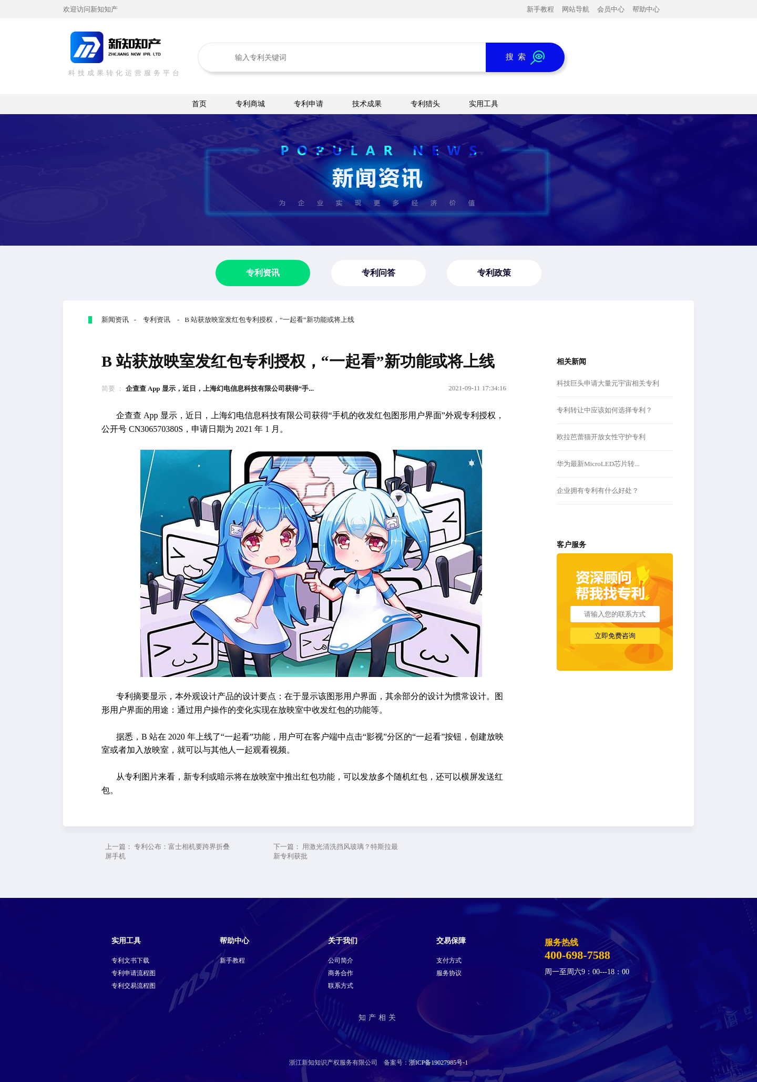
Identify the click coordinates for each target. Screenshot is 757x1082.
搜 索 (525, 57)
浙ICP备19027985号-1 (438, 1062)
